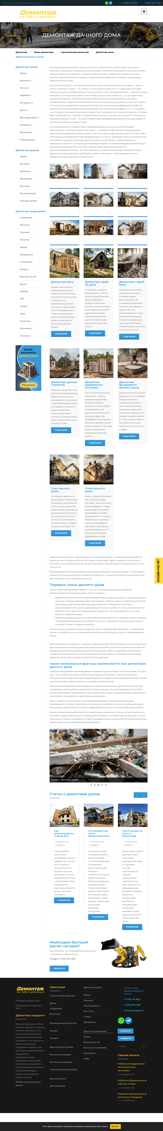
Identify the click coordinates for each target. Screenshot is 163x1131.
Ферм (22, 314)
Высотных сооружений (95, 1048)
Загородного (26, 103)
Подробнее (61, 334)
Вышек (23, 284)
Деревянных (26, 179)
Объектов (24, 225)
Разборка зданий (28, 201)
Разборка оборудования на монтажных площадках (132, 1096)
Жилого (24, 110)
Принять (115, 1126)
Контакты (125, 1031)
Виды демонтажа (43, 52)
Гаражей (24, 291)
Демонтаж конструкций (65, 212)
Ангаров (24, 269)
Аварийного (25, 95)
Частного (24, 88)
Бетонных (24, 164)
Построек (24, 240)
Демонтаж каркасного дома (97, 241)
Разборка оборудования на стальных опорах (132, 1082)
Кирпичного (25, 81)
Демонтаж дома (105, 52)
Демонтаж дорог (58, 1079)
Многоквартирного (29, 118)
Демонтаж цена (57, 1086)
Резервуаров (26, 262)
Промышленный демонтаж (63, 1023)
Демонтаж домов (62, 184)
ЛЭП (22, 299)
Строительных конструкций (63, 1069)
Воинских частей (28, 277)
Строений (24, 232)
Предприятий (26, 254)
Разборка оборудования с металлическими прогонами (131, 1067)
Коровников (26, 328)
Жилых (87, 995)
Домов (23, 73)
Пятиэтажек (26, 132)
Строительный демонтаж (74, 52)
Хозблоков (25, 336)
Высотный (55, 1014)
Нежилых (88, 1000)
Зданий (23, 156)
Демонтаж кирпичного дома (132, 241)
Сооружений (26, 218)
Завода (23, 247)
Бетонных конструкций (61, 1062)
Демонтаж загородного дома (133, 212)
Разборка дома (27, 140)
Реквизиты (126, 1038)
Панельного (26, 125)
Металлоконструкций (60, 1055)
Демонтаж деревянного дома (65, 241)
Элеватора (25, 321)
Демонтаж (21, 52)
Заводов (54, 1038)
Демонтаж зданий (96, 184)
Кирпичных (25, 171)
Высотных (25, 186)
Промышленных (28, 193)
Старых (87, 1017)
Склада (23, 306)
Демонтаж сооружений (132, 184)
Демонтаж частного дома (96, 212)
